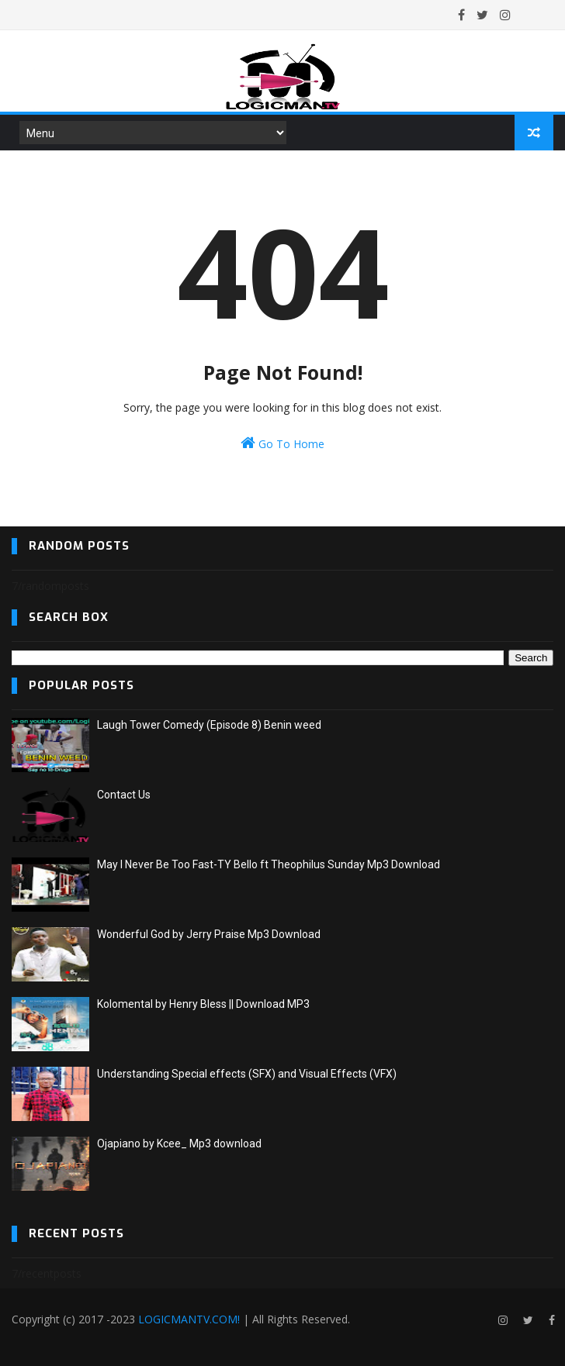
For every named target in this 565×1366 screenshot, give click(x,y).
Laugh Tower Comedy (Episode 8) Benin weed (209, 725)
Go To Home (282, 443)
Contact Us (124, 794)
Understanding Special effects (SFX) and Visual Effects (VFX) (247, 1074)
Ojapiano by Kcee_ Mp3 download (179, 1143)
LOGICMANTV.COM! (189, 1319)
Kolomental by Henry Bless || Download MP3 (203, 1004)
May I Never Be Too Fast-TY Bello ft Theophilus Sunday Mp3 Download (268, 864)
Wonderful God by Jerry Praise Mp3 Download (209, 934)
